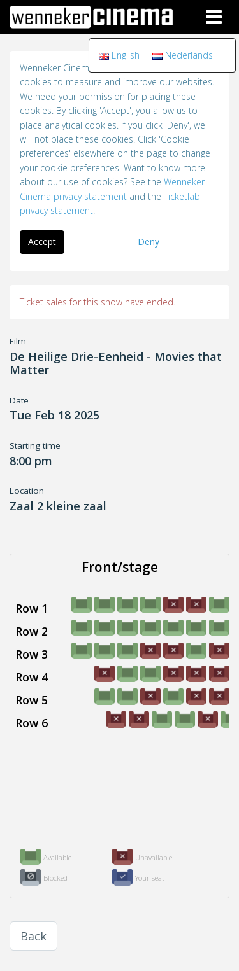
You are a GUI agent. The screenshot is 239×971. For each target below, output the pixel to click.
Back (33, 936)
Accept (42, 241)
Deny (148, 241)
